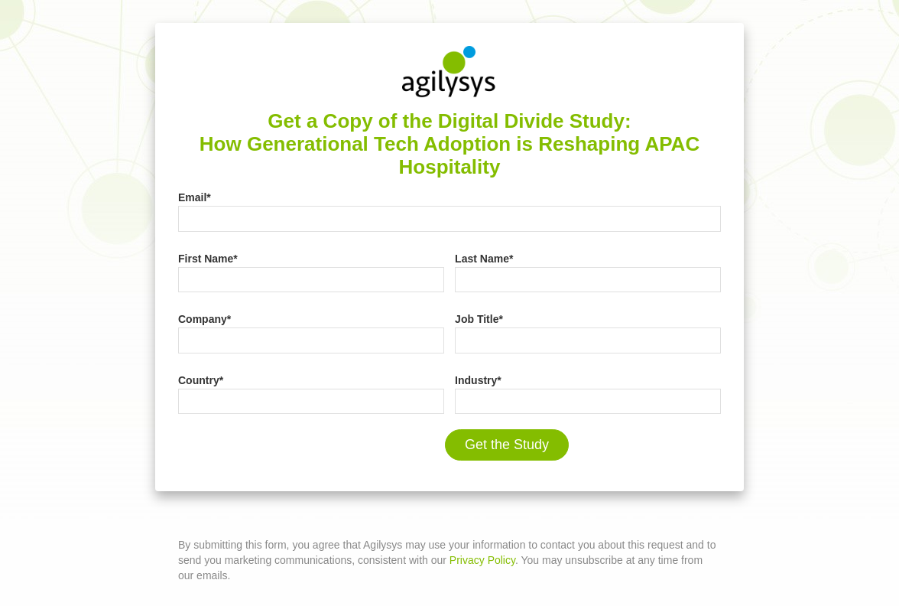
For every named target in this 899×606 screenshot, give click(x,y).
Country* (200, 380)
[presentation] (294, 451)
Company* (204, 319)
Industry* (478, 380)
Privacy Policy (482, 560)
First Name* (208, 258)
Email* (194, 197)
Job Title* (479, 319)
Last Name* (484, 258)
